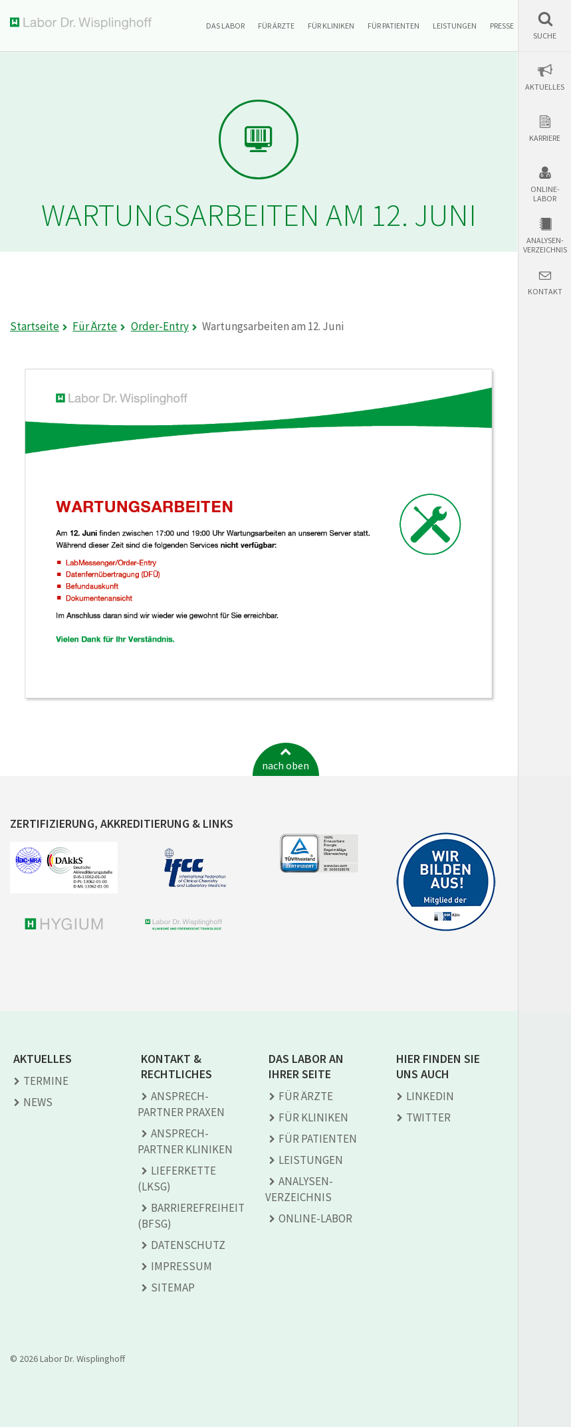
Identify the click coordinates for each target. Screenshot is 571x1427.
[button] (544, 25)
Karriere (544, 138)
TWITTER (428, 1117)
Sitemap (173, 1287)
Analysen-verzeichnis (545, 245)
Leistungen (455, 26)
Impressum (181, 1266)
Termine (45, 1081)
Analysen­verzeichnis (299, 1189)
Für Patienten (393, 26)
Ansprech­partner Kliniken (185, 1141)
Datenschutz (188, 1245)
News (38, 1102)
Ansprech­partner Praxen (181, 1104)
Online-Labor (545, 194)
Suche (544, 36)
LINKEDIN (430, 1096)
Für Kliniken (331, 26)
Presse (502, 26)
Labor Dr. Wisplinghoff (83, 23)
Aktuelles (544, 87)
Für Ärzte (276, 26)
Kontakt (545, 291)
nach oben (285, 765)
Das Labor (225, 26)
